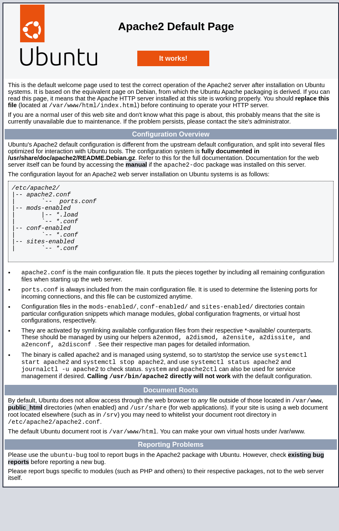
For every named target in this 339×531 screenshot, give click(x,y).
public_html (25, 442)
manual (136, 167)
